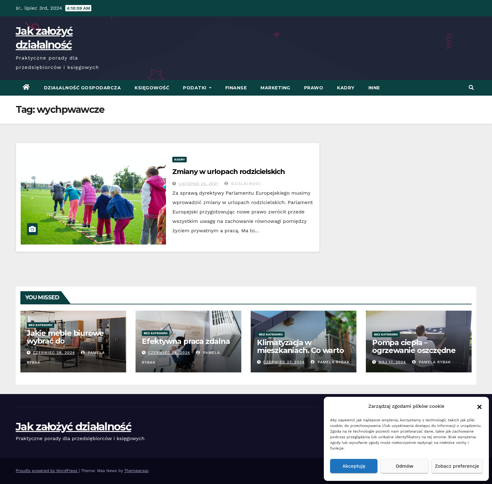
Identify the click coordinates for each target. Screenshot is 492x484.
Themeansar (136, 470)
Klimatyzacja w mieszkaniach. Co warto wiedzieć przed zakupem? (300, 354)
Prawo (314, 88)
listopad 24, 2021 (198, 184)
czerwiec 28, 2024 (54, 352)
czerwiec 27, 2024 (284, 362)
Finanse (236, 88)
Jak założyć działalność (73, 426)
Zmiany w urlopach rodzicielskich (228, 171)
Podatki (197, 88)
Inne (374, 88)
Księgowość (152, 88)
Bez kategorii (40, 325)
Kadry (346, 88)
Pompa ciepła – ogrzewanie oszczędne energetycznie (414, 350)
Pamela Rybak (330, 362)
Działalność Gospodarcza (82, 88)
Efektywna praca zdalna (186, 341)
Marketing (275, 88)
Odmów (404, 466)
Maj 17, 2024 (392, 362)
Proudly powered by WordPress (47, 470)
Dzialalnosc (242, 184)
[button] (479, 406)
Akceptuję (353, 466)
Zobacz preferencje (457, 466)
